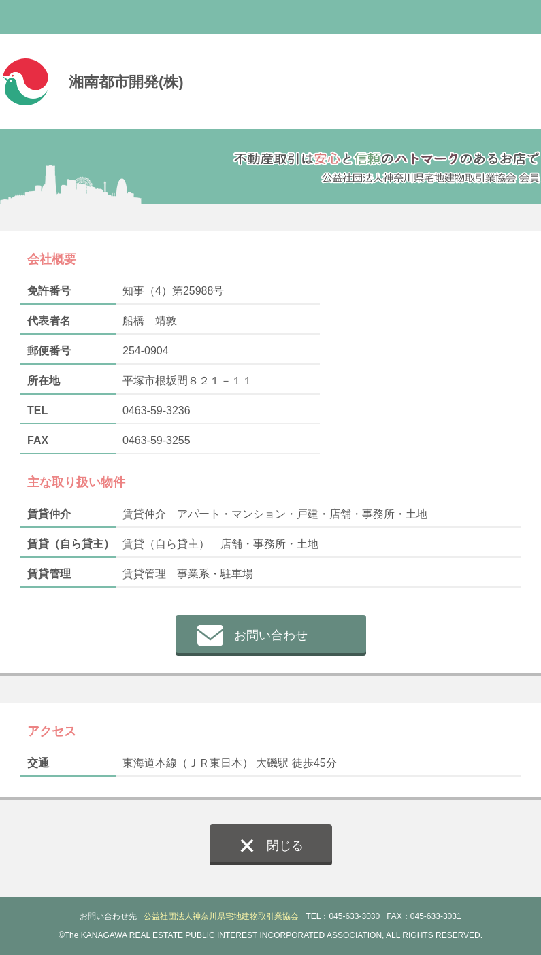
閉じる (285, 845)
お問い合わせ (271, 635)
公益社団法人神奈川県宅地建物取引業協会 (221, 916)
